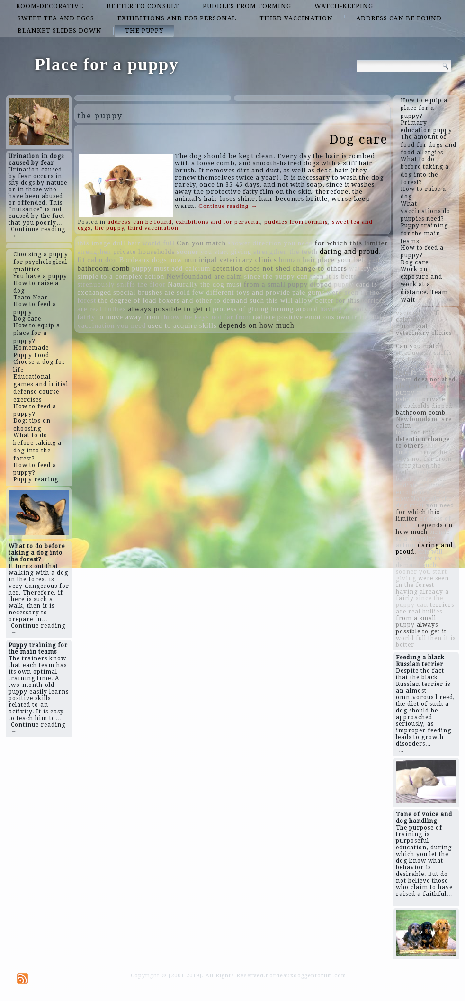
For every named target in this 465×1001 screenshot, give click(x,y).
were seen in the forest (422, 581)
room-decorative (49, 5)
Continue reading (227, 205)
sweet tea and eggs (56, 18)
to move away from (128, 317)
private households (144, 251)
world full (158, 243)
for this (348, 300)
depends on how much (257, 325)
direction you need (282, 243)
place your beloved (349, 259)
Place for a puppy (107, 64)
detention (227, 268)
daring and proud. (350, 251)
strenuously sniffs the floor (121, 284)
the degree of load (127, 300)
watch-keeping (343, 5)
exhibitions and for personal (176, 18)
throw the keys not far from (206, 317)
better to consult (143, 5)
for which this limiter (351, 243)
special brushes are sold (151, 292)
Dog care (359, 139)
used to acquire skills (182, 325)
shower (239, 243)
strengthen (94, 251)
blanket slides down (60, 30)
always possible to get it (169, 309)
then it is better (335, 276)
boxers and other (185, 300)
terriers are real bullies (425, 608)
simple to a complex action (120, 276)
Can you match (201, 243)
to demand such (239, 300)
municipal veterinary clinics (230, 259)
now (175, 259)
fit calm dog (97, 259)
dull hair (126, 243)
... (401, 750)
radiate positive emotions (293, 317)
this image (94, 243)
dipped (321, 284)
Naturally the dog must (205, 284)
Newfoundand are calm (204, 276)
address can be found (399, 18)
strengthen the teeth (285, 251)
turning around (294, 309)
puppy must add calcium (171, 268)
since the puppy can (276, 276)
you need (131, 325)
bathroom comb (103, 268)
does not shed (268, 268)
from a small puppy (276, 284)
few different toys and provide (241, 292)
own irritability (360, 317)
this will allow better (300, 300)
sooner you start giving (214, 251)
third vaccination (296, 18)
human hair (297, 259)
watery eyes (368, 268)
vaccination (96, 325)
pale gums (308, 292)
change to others (320, 268)
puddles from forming (247, 5)
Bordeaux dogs (143, 259)
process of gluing (240, 309)
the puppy (144, 30)
